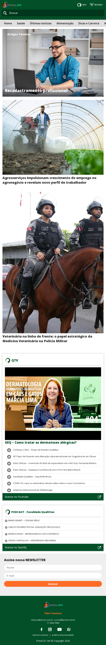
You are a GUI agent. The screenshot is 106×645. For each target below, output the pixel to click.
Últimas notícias (41, 23)
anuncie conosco (40, 635)
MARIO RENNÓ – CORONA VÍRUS (24, 520)
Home (8, 23)
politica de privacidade (63, 635)
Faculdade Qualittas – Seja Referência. (32, 476)
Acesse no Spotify (53, 547)
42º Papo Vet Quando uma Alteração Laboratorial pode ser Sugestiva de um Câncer (54, 456)
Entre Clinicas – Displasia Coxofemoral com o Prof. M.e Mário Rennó (46, 469)
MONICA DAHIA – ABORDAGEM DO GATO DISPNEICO (33, 533)
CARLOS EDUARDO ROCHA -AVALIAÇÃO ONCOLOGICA (34, 527)
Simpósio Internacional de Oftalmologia (32, 489)
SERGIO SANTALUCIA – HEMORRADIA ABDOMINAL (32, 540)
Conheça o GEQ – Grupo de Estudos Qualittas (36, 449)
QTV (82, 4)
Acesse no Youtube (53, 497)
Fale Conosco (53, 613)
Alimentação (65, 23)
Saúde (21, 23)
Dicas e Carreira (88, 23)
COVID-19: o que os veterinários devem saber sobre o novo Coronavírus (49, 483)
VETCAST (96, 4)
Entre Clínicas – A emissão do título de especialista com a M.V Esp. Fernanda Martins (54, 463)
